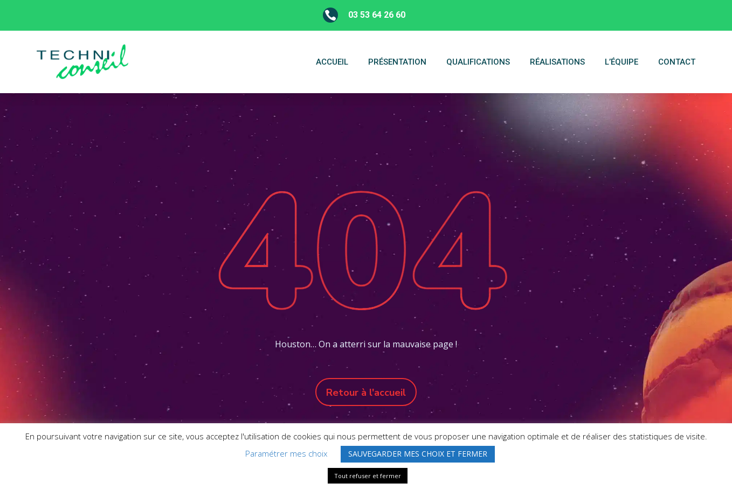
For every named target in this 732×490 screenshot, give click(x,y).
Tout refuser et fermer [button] (367, 476)
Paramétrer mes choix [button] (286, 453)
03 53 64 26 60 (376, 15)
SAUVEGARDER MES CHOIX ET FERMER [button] (417, 454)
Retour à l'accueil (366, 392)
